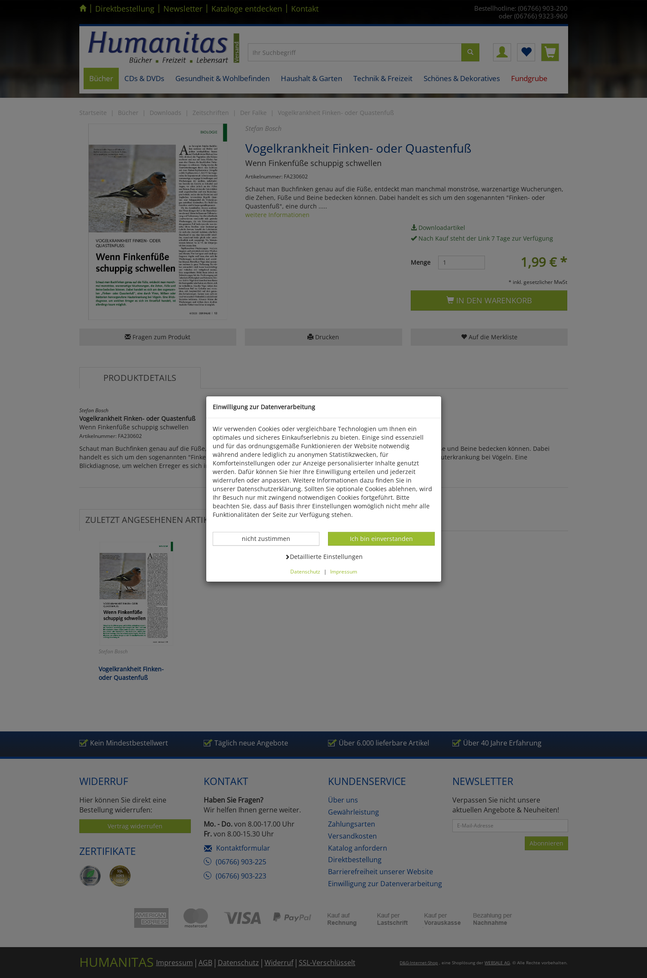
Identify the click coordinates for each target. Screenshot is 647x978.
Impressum (343, 571)
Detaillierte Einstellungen (324, 556)
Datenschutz (305, 571)
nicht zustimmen (270, 538)
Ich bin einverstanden (381, 538)
